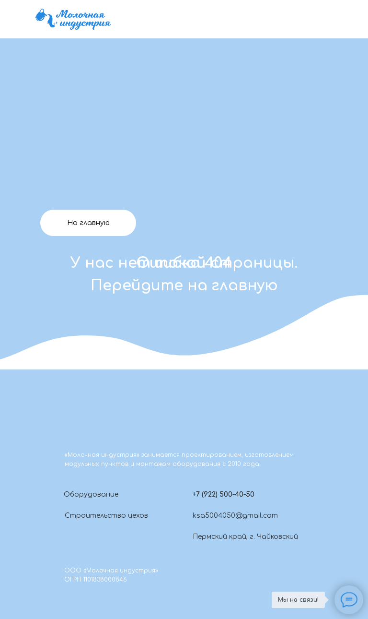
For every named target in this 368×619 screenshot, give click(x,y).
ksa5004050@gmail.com (235, 515)
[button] (184, 494)
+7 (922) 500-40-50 (223, 494)
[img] (73, 19)
